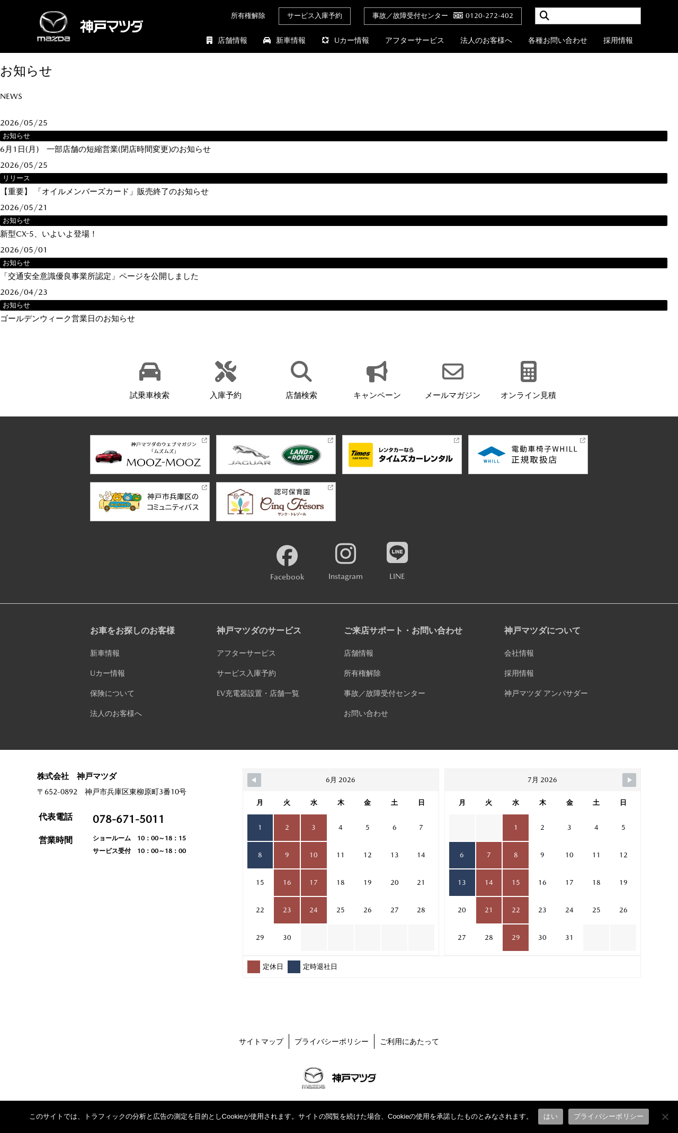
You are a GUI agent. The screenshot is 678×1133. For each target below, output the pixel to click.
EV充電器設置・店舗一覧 (258, 693)
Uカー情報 (345, 40)
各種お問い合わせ (557, 40)
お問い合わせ (366, 713)
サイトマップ (261, 1041)
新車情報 (284, 40)
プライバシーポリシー (332, 1041)
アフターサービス (414, 40)
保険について (112, 693)
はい (550, 1116)
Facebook (287, 563)
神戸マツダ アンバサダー (546, 693)
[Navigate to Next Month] (629, 780)
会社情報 (519, 653)
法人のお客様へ (486, 40)
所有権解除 (248, 16)
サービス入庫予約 (314, 16)
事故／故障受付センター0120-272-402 (442, 16)
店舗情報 (227, 40)
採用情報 (618, 40)
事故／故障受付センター (384, 693)
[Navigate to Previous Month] (254, 780)
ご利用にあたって (409, 1041)
